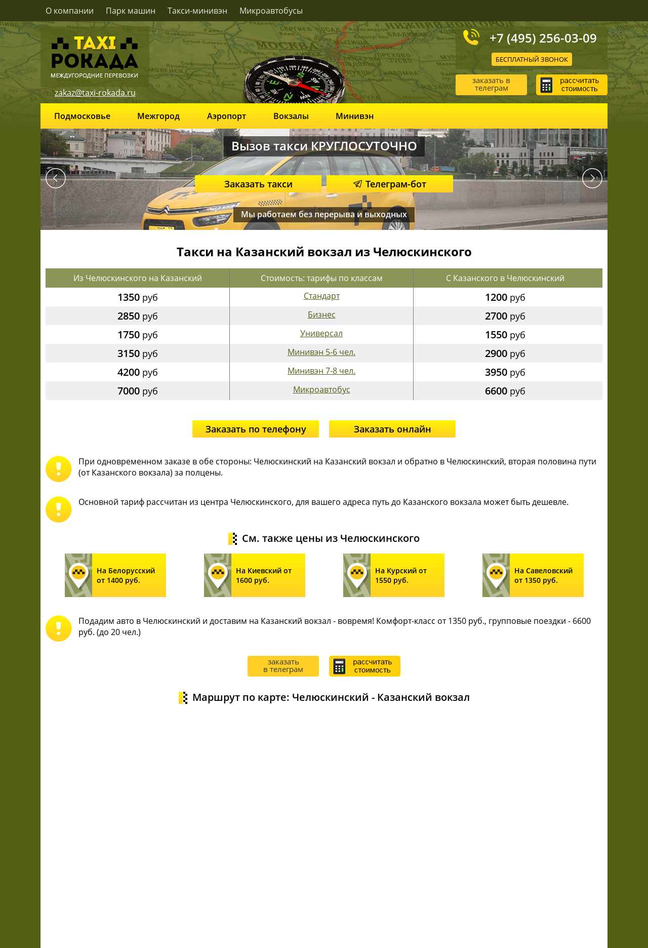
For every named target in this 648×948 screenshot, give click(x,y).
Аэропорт (226, 116)
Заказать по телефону (256, 429)
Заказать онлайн (392, 429)
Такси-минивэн (197, 10)
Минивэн (355, 116)
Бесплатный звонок (532, 59)
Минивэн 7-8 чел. (321, 370)
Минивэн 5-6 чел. (321, 352)
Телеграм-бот (389, 184)
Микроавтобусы (271, 10)
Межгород (158, 116)
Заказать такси (258, 184)
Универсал (321, 333)
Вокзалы (291, 116)
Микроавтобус (321, 389)
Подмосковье (82, 116)
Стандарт (322, 295)
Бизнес (322, 314)
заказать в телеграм (491, 84)
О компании (70, 10)
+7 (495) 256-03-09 (543, 37)
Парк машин (130, 10)
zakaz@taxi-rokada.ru (95, 92)
